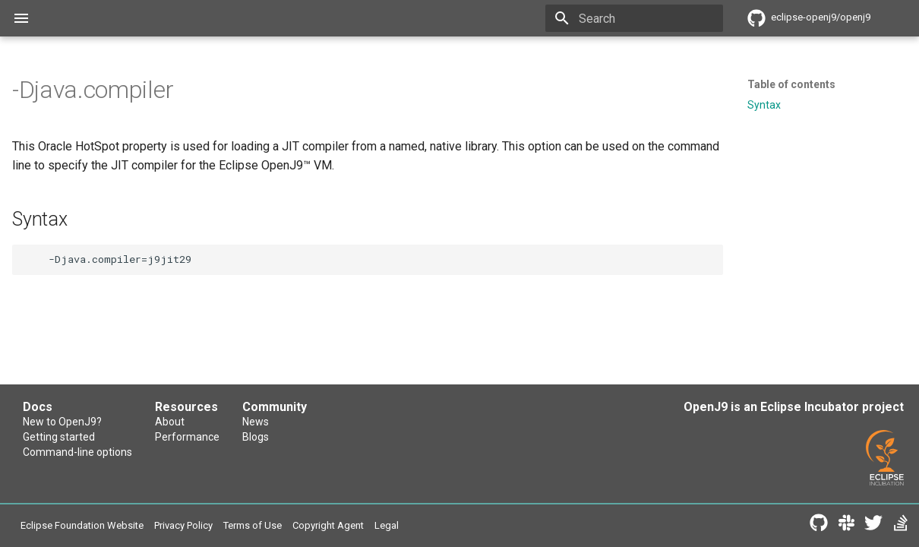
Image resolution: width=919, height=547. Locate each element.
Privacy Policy (218, 527)
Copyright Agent (391, 527)
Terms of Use (303, 527)
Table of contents (791, 84)
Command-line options (83, 458)
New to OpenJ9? (67, 423)
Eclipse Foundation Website (95, 527)
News (394, 423)
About (241, 423)
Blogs (394, 440)
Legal (460, 527)
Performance (260, 440)
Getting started (62, 440)
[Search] (634, 18)
